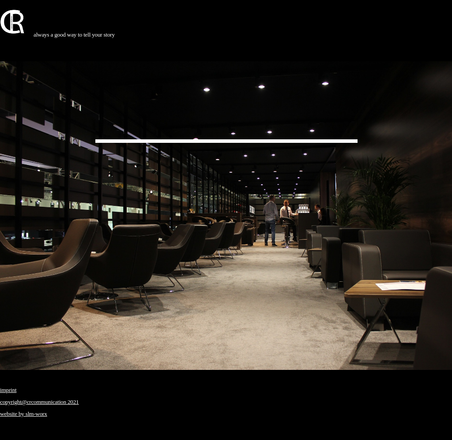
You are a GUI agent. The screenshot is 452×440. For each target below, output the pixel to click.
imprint (8, 390)
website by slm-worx (23, 413)
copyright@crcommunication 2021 (39, 402)
